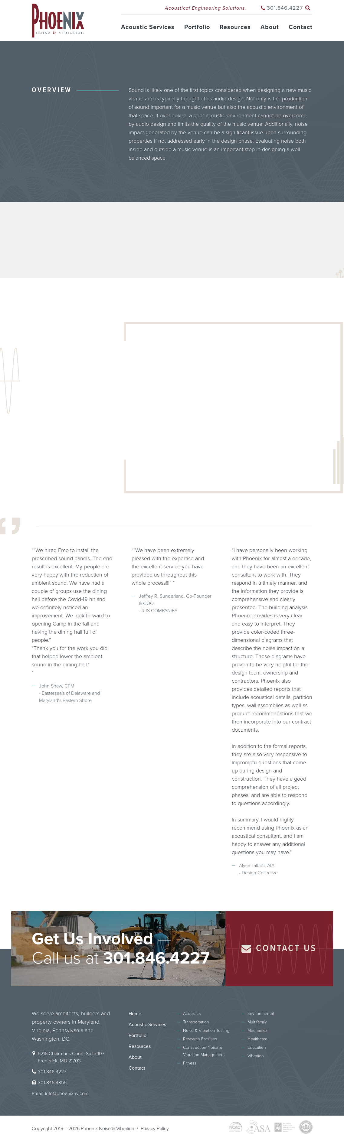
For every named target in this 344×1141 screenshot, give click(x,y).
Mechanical (257, 1030)
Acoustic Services (148, 27)
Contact (301, 27)
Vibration (255, 1055)
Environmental (260, 1013)
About (269, 27)
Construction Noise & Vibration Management (204, 1051)
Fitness (189, 1063)
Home (135, 1014)
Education (256, 1047)
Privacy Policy (155, 1129)
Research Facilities (200, 1039)
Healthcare (257, 1039)
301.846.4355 (52, 1083)
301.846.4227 (285, 8)
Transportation (196, 1022)
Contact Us (279, 948)
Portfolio (197, 27)
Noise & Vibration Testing (206, 1030)
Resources (235, 27)
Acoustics (192, 1013)
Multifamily (257, 1022)
